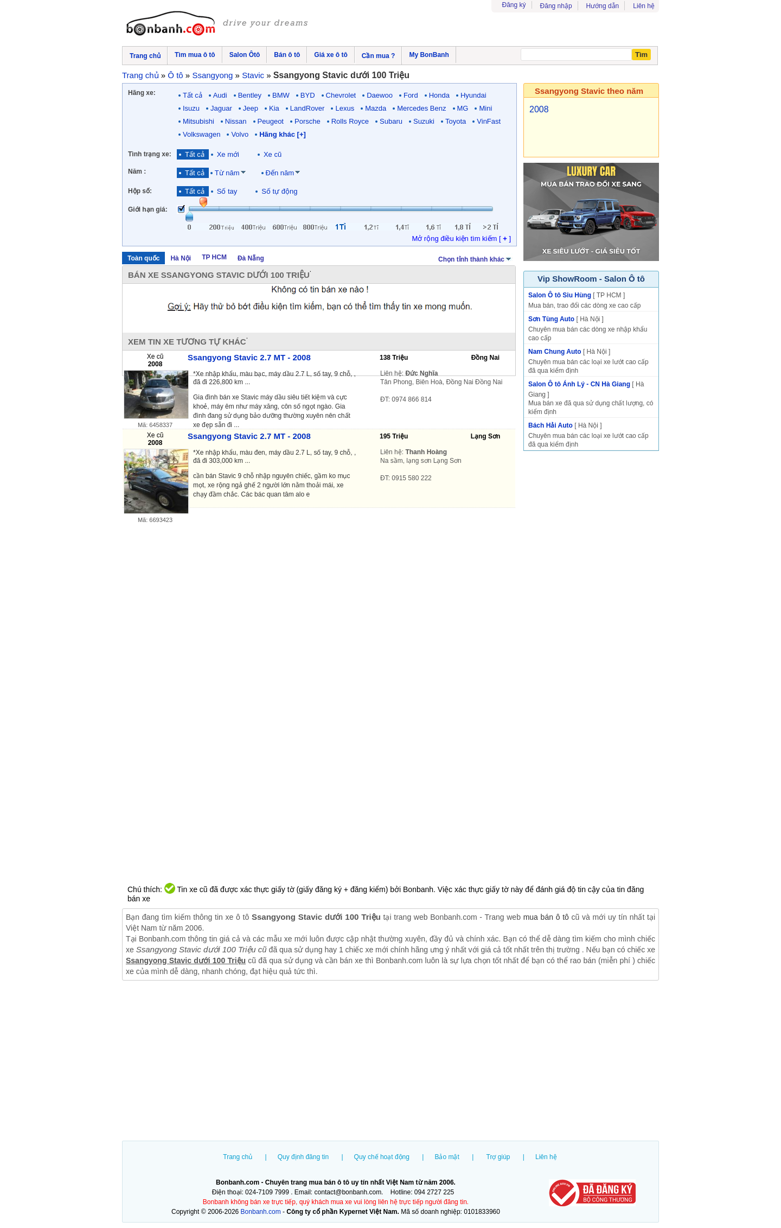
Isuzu (191, 108)
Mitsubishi (198, 121)
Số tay (227, 191)
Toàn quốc (143, 258)
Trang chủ (237, 1157)
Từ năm (227, 173)
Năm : (137, 171)
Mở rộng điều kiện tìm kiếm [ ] (461, 238)
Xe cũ (272, 154)
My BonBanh (429, 55)
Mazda (375, 108)
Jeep (250, 108)
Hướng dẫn (602, 6)
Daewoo (380, 95)
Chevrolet (341, 95)
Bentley (249, 95)
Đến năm (280, 173)
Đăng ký (514, 5)
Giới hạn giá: (148, 209)
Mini (485, 108)
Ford (411, 95)
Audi (220, 95)
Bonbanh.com (261, 1212)
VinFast (489, 121)
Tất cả (192, 95)
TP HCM (214, 257)
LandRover (307, 108)
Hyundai (473, 95)
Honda (439, 95)
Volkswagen (201, 134)
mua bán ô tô (546, 917)
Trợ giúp (498, 1157)
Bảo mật (446, 1157)
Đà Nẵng (251, 258)
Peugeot (271, 121)
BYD (307, 95)
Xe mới (228, 154)
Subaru (391, 121)
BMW (281, 95)
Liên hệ (644, 6)
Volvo (239, 134)
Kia (274, 108)
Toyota (455, 121)
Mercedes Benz (421, 108)
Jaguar (221, 108)
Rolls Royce (350, 121)
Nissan (236, 121)
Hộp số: (140, 191)
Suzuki (423, 121)
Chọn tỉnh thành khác (475, 258)
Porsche (308, 121)
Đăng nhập (556, 6)
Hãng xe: (142, 93)
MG (463, 108)
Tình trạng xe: (149, 154)
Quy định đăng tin (303, 1157)
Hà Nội (180, 258)
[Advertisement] (390, 1062)
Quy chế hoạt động (381, 1157)
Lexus (344, 108)
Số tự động (279, 191)
